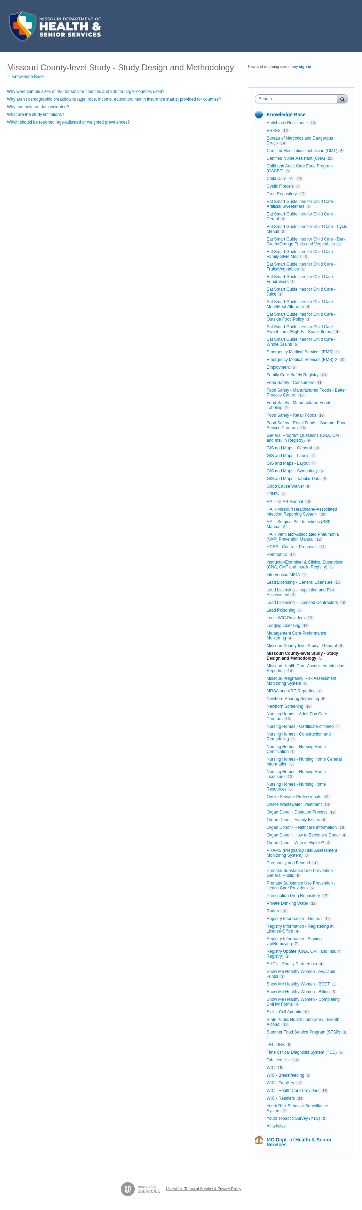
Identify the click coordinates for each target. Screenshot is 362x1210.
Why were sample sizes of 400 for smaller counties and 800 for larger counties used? (85, 91)
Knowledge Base (286, 114)
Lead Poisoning (281, 610)
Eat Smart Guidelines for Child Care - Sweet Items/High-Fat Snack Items (301, 329)
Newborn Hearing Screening (293, 698)
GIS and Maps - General (289, 448)
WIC (271, 1067)
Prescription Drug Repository (293, 895)
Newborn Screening (285, 706)
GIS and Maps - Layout (288, 463)
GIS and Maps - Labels (288, 455)
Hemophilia (277, 554)
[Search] (342, 98)
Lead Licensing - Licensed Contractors (302, 602)
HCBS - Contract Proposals (292, 546)
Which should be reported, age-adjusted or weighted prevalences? (68, 122)
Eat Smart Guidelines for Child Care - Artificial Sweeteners (301, 204)
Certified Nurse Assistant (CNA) (296, 158)
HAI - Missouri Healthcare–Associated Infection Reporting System (302, 512)
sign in (305, 66)
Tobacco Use (279, 1060)
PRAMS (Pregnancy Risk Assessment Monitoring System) (302, 853)
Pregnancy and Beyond (288, 863)
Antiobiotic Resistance (287, 122)
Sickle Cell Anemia (284, 1011)
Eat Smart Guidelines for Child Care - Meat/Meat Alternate (301, 304)
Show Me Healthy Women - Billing (298, 991)
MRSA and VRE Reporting (291, 691)
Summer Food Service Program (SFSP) (303, 1032)
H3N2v (273, 494)
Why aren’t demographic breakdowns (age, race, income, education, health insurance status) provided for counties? (114, 99)
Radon (273, 911)
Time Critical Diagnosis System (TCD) (302, 1052)
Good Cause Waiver (285, 486)
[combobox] (297, 98)
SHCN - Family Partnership (292, 963)
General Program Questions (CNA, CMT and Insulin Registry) (304, 438)
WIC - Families (280, 1083)
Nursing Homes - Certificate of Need (300, 726)
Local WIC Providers (286, 617)
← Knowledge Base (25, 76)
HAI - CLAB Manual (285, 501)
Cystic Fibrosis (280, 186)
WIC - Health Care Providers (293, 1090)
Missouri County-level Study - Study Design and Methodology (302, 656)
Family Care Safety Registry (292, 374)
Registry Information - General (295, 918)
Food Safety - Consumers (290, 382)
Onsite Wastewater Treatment (294, 804)
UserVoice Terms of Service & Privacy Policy (204, 1189)
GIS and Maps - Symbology (292, 471)
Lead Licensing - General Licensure (299, 582)
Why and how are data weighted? (38, 106)
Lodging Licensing (283, 625)
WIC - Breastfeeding (285, 1075)
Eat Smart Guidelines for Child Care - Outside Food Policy (301, 317)
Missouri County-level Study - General (302, 645)
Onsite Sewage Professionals (294, 796)
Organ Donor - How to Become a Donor (303, 835)
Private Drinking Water (287, 903)
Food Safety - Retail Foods (291, 415)
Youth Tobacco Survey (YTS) (293, 1118)
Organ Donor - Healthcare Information (302, 827)
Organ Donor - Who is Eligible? (295, 842)
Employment (278, 367)
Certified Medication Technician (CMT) (302, 150)
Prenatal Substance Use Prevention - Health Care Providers (301, 885)
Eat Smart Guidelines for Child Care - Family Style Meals (301, 254)
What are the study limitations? (35, 114)
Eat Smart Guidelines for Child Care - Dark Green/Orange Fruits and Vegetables (306, 241)
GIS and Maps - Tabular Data (294, 478)
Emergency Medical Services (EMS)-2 (302, 359)
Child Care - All (280, 178)
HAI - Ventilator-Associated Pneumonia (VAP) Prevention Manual (303, 537)
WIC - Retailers (281, 1098)
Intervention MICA (283, 574)
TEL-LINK (276, 1044)
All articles (276, 1126)
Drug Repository (282, 193)
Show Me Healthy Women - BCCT (298, 984)
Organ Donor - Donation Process (297, 812)
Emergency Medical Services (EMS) (300, 351)
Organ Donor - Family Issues (293, 819)
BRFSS (274, 130)
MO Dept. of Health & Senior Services (299, 1142)
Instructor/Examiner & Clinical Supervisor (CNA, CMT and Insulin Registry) (305, 564)
